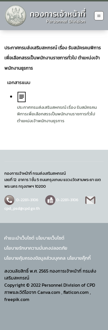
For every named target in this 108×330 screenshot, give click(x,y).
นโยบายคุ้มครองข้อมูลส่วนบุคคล (35, 258)
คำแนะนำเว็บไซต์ (19, 237)
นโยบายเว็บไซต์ (50, 237)
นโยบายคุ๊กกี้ (79, 258)
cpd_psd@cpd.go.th (22, 208)
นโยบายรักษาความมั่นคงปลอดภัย (35, 247)
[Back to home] (47, 15)
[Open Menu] (99, 16)
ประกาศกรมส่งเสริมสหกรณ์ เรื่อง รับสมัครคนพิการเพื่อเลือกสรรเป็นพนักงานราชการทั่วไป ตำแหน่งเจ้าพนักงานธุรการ (57, 114)
